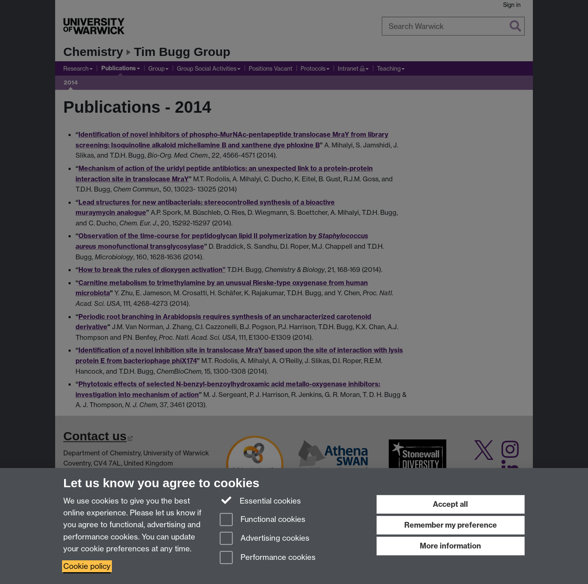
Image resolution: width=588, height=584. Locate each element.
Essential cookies (260, 500)
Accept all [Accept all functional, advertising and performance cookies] (450, 504)
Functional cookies (262, 520)
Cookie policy (87, 566)
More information (450, 546)
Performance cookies (268, 558)
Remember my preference (450, 525)
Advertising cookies (265, 538)
